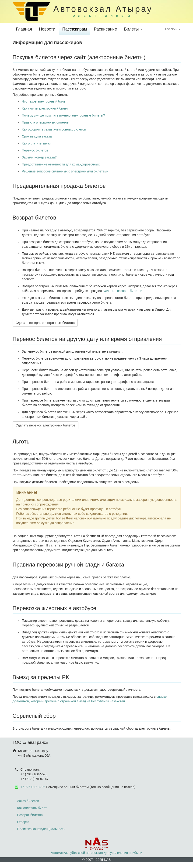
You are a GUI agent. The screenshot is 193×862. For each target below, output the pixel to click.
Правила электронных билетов (45, 122)
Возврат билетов (30, 815)
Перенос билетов (35, 150)
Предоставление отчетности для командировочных (61, 164)
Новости (47, 29)
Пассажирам (74, 29)
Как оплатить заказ (36, 143)
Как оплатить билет (32, 808)
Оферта (23, 822)
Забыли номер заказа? (39, 157)
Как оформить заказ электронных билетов (54, 129)
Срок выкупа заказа (37, 136)
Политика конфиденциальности (41, 829)
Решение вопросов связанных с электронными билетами (65, 171)
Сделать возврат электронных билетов (45, 323)
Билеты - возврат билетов (122, 291)
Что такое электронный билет (44, 101)
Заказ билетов (28, 801)
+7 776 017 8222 (33, 787)
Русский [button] (173, 29)
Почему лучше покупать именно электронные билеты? (63, 115)
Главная (24, 29)
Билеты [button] (133, 29)
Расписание (105, 29)
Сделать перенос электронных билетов (45, 425)
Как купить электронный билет (45, 108)
